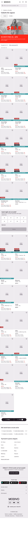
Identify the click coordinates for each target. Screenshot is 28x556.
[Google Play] (5, 530)
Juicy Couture (17, 489)
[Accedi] (19, 2)
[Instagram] (10, 550)
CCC (15, 492)
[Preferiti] (22, 2)
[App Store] (14, 530)
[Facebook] (18, 550)
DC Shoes (3, 489)
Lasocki (2, 504)
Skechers (16, 495)
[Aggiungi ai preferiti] (12, 50)
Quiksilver (16, 504)
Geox (2, 492)
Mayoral (16, 501)
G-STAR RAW (4, 498)
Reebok (2, 495)
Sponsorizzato (4, 47)
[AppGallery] (23, 530)
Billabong (3, 501)
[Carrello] (25, 2)
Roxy (15, 498)
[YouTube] (14, 550)
